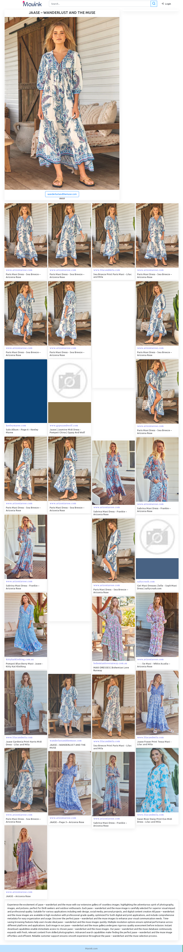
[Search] (102, 4)
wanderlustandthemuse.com (62, 194)
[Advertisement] (118, 334)
